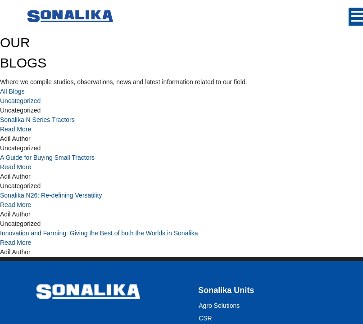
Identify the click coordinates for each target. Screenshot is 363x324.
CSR (205, 318)
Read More (15, 129)
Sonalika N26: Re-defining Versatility (51, 195)
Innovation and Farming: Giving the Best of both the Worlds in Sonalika (99, 233)
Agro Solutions (219, 305)
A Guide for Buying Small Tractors (47, 157)
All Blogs (12, 91)
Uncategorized (20, 100)
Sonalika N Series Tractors (37, 119)
